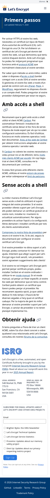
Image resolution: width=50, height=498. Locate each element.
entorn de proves (35, 173)
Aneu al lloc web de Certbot (33, 139)
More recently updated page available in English (22, 27)
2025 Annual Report (23, 372)
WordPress (7, 89)
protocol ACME (26, 64)
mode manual (23, 275)
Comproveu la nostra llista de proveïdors (22, 232)
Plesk (38, 86)
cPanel (31, 86)
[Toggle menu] (45, 8)
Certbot (27, 120)
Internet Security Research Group (29, 482)
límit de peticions (36, 176)
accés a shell (28, 76)
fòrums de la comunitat (35, 336)
